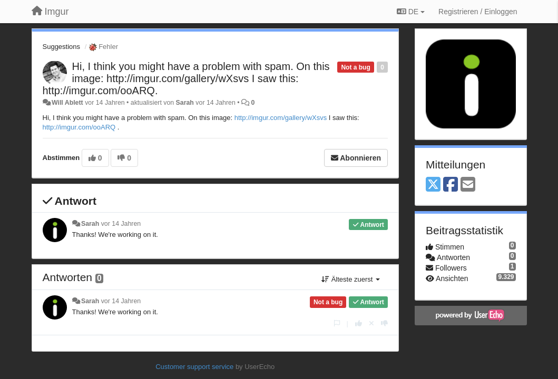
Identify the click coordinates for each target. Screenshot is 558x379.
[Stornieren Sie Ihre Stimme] (371, 323)
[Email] (468, 185)
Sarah (185, 102)
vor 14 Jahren (121, 223)
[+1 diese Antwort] (358, 323)
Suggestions (62, 47)
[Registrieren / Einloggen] (477, 12)
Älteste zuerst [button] (350, 279)
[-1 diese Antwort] (384, 323)
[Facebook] (450, 185)
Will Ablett (67, 102)
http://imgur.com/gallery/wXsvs (280, 118)
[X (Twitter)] (433, 185)
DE (411, 11)
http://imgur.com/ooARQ (79, 127)
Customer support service (194, 367)
